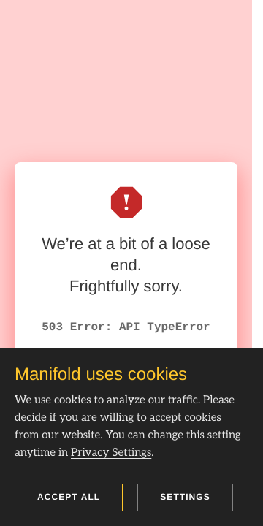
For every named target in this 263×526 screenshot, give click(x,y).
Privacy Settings (111, 453)
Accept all (68, 497)
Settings (185, 497)
